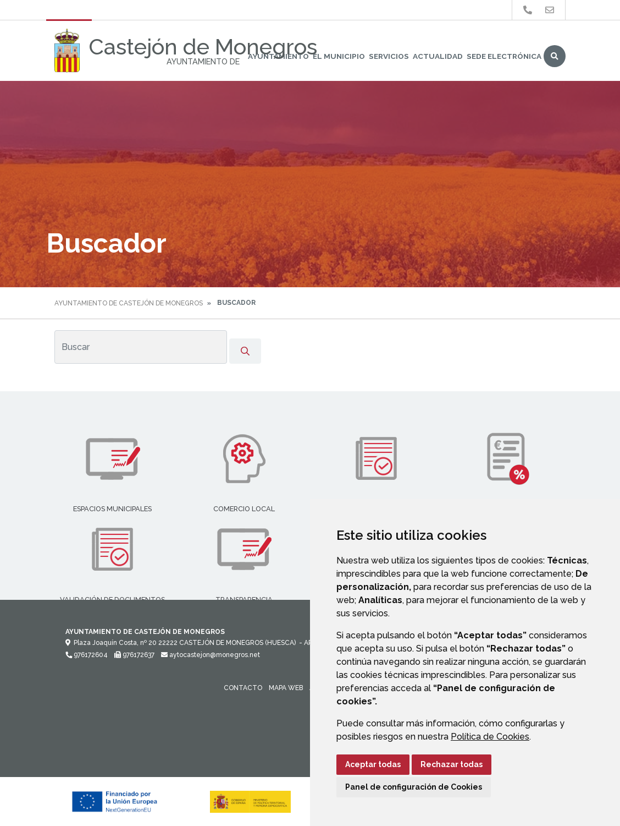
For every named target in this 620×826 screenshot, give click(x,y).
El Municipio (339, 56)
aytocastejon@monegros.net (210, 655)
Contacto (243, 688)
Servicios (389, 56)
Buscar (555, 56)
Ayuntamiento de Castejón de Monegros (128, 303)
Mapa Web (286, 688)
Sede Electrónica (504, 56)
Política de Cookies (490, 736)
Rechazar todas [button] (451, 764)
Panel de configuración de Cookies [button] (413, 787)
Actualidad (438, 56)
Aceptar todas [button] (373, 764)
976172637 (134, 655)
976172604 (86, 655)
